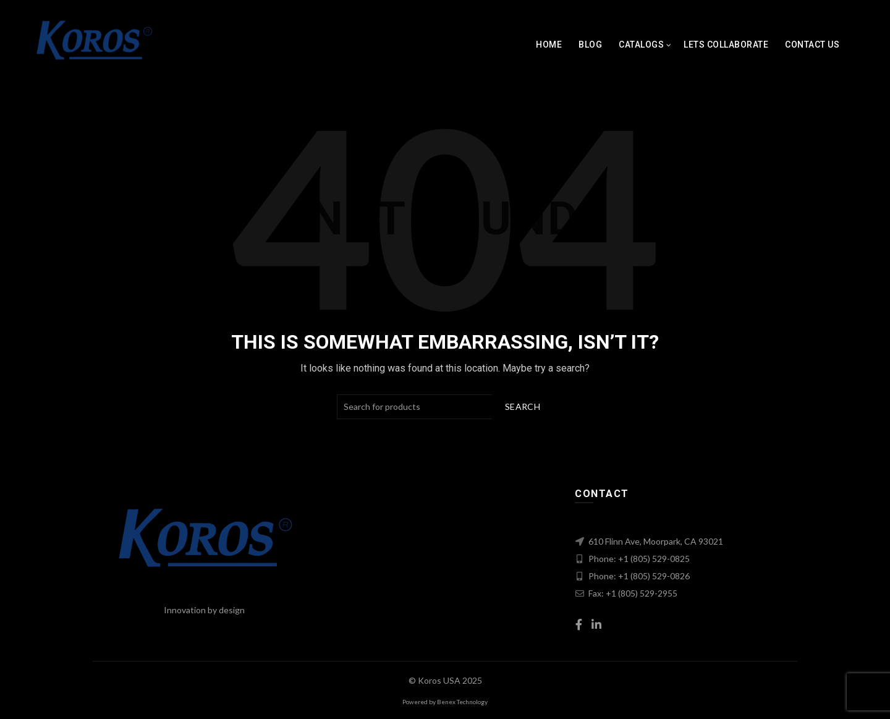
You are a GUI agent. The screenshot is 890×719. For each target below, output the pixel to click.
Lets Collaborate (726, 44)
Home (549, 44)
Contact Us (812, 44)
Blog (590, 44)
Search (522, 406)
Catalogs (641, 44)
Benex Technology (462, 701)
